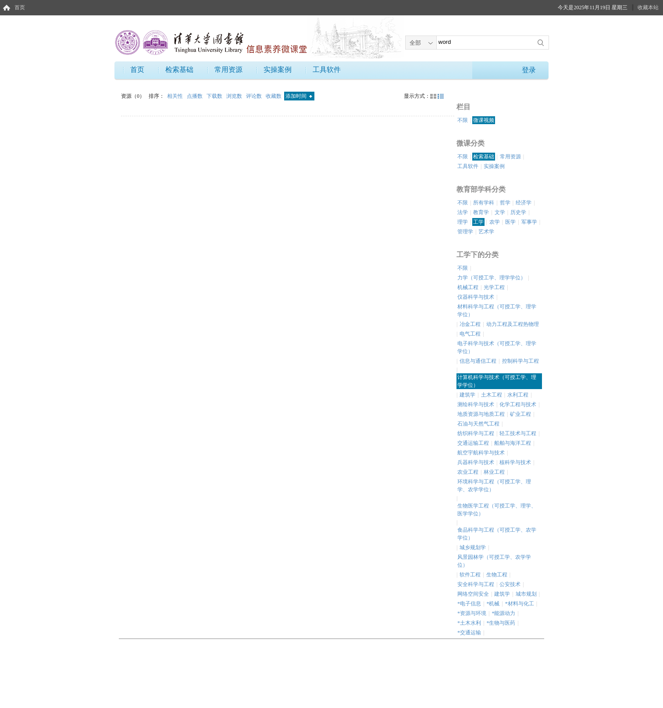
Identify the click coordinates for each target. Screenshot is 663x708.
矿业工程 (520, 414)
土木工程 (491, 395)
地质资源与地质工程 (481, 414)
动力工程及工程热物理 (512, 324)
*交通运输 (469, 632)
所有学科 (483, 203)
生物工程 (496, 575)
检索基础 (179, 69)
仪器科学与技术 (475, 297)
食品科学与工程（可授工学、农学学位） (496, 534)
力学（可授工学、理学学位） (491, 278)
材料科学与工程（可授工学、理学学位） (496, 311)
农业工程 (467, 472)
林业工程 (494, 472)
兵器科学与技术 (475, 462)
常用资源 (228, 69)
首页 (19, 7)
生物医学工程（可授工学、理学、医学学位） (496, 510)
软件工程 (470, 575)
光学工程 (494, 287)
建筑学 (467, 395)
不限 (462, 120)
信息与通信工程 (478, 361)
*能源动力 (503, 613)
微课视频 (483, 120)
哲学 (505, 203)
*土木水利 (469, 623)
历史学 (518, 212)
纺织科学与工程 (475, 433)
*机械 (492, 604)
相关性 (175, 96)
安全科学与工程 (475, 584)
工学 (478, 222)
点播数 (195, 96)
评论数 (254, 96)
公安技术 (509, 584)
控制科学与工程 (520, 361)
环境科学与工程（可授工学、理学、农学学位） (494, 486)
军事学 (529, 222)
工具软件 (327, 69)
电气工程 (470, 334)
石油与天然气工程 (478, 424)
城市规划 (526, 594)
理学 (462, 222)
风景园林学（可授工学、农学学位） (494, 561)
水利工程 (517, 395)
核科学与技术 (515, 462)
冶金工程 (470, 324)
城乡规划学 (473, 547)
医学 (510, 222)
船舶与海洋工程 (512, 443)
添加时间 (298, 96)
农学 (494, 222)
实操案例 (278, 69)
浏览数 (234, 96)
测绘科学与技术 (475, 404)
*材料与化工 (519, 604)
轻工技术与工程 (517, 433)
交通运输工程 (473, 443)
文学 (500, 212)
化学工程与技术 (517, 404)
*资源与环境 (471, 613)
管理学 (465, 232)
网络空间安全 (473, 594)
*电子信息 (469, 604)
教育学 (481, 212)
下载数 (215, 96)
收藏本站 (648, 7)
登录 (529, 70)
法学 (462, 212)
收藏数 (274, 96)
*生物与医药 (500, 623)
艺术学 (486, 232)
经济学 (523, 203)
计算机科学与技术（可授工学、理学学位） (496, 381)
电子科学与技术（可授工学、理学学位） (496, 347)
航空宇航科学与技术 (481, 453)
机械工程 (467, 287)
